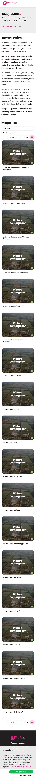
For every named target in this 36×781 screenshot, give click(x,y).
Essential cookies (26, 776)
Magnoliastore (7, 26)
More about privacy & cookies (21, 767)
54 (27, 137)
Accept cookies (21, 772)
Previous (11, 137)
